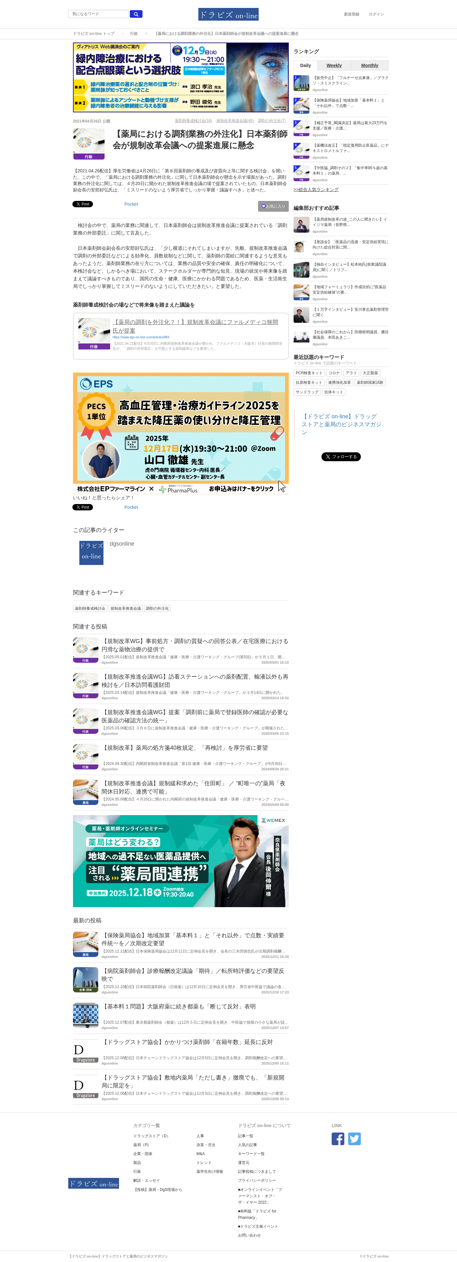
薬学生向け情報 (209, 1171)
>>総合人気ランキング (316, 189)
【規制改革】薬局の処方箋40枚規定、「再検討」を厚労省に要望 (185, 748)
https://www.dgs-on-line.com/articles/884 (141, 337)
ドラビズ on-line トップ (93, 33)
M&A (200, 1154)
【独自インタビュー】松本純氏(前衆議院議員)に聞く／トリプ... (349, 267)
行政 (134, 33)
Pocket (131, 204)
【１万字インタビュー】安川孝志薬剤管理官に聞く (351, 312)
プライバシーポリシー (257, 1180)
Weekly (334, 65)
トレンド (204, 1162)
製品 (137, 1162)
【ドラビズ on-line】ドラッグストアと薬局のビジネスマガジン (341, 424)
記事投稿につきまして (257, 1171)
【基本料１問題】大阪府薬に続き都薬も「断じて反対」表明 (179, 1006)
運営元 (243, 1162)
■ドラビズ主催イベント (258, 1226)
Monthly (370, 65)
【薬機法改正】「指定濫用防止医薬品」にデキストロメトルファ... (351, 148)
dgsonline (122, 544)
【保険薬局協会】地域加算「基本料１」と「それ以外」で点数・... (349, 103)
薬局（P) (141, 1145)
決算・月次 (205, 1145)
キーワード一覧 (251, 1154)
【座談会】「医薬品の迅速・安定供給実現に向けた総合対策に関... (351, 244)
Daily (305, 65)
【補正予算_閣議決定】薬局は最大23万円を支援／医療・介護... (350, 125)
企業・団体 (142, 1154)
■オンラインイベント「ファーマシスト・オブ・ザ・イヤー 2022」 (260, 1196)
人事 (200, 1136)
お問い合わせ (249, 1235)
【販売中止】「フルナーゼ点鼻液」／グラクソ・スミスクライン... (351, 80)
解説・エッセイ (146, 1180)
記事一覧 (245, 1136)
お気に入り (273, 206)
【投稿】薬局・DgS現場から (157, 1189)
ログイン (376, 14)
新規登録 (351, 14)
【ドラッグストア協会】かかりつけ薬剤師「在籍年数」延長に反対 (187, 1042)
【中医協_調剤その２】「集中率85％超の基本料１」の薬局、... (350, 171)
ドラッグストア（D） (151, 1136)
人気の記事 (247, 1145)
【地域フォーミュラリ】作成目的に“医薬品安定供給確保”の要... (349, 290)
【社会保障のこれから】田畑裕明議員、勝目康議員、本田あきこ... (351, 335)
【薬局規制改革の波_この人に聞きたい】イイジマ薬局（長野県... (350, 222)
